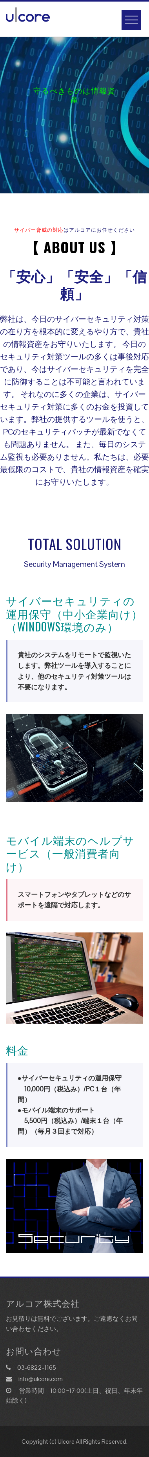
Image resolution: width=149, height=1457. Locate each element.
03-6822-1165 (36, 1367)
